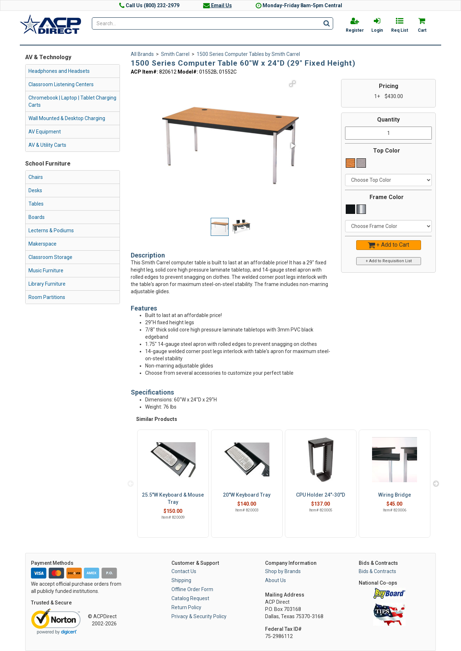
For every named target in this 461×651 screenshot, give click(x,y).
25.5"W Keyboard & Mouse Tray (173, 498)
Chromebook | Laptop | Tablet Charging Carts (72, 101)
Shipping (181, 580)
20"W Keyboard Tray (246, 495)
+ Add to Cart (388, 244)
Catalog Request (190, 598)
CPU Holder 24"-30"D (320, 495)
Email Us (217, 5)
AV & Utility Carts (47, 145)
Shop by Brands (283, 571)
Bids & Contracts (377, 571)
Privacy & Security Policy (199, 616)
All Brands (142, 54)
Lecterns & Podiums (51, 230)
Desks (35, 190)
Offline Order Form (192, 589)
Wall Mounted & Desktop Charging (66, 118)
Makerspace (42, 244)
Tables (36, 204)
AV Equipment (44, 132)
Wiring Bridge (394, 495)
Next (435, 483)
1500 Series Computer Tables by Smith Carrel (248, 54)
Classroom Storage (50, 257)
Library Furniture (47, 284)
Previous (130, 483)
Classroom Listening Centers (61, 84)
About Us (275, 580)
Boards (36, 217)
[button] (292, 83)
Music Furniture (45, 270)
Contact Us (183, 571)
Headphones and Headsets (59, 71)
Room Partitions (46, 297)
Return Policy (186, 607)
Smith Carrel (175, 54)
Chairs (35, 177)
